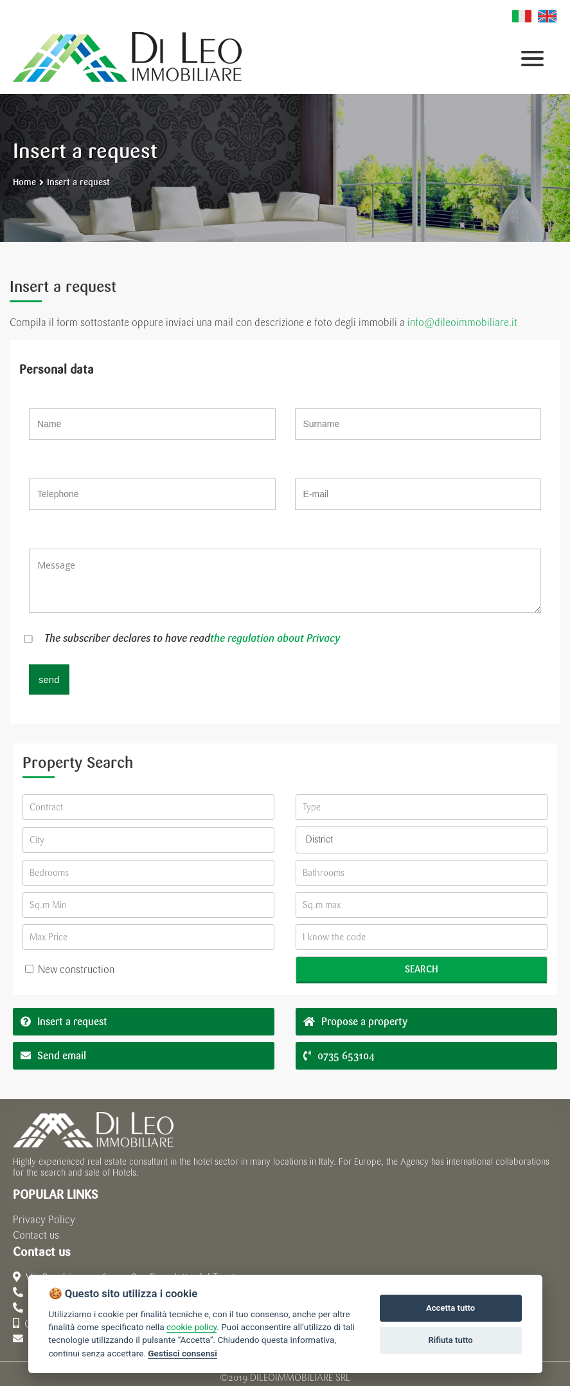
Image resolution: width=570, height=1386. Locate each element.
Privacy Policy (44, 1220)
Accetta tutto (450, 1308)
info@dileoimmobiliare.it (462, 322)
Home (24, 182)
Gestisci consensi (182, 1353)
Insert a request (78, 182)
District (319, 839)
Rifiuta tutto (450, 1340)
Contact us (36, 1235)
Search (421, 969)
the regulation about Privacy (275, 638)
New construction (69, 969)
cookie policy (191, 1327)
